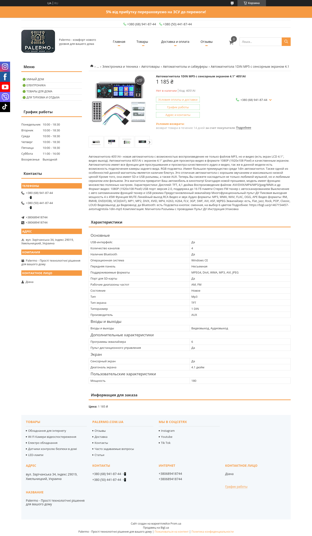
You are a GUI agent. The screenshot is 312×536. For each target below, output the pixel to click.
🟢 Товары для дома (37, 91)
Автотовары (150, 66)
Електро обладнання (42, 443)
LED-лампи (35, 455)
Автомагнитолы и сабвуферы (185, 66)
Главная (119, 41)
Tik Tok (165, 443)
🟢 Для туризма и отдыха (40, 97)
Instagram (168, 431)
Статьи (99, 455)
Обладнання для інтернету (47, 431)
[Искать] (286, 41)
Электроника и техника (120, 66)
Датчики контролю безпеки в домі (52, 449)
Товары (142, 41)
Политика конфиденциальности (212, 532)
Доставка (101, 437)
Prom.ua (176, 523)
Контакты (101, 443)
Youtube (166, 437)
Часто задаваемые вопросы (114, 449)
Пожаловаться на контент (172, 532)
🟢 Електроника (34, 85)
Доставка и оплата (175, 41)
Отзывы (206, 41)
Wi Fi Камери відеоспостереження (52, 437)
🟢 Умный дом (33, 79)
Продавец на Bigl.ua (156, 527)
